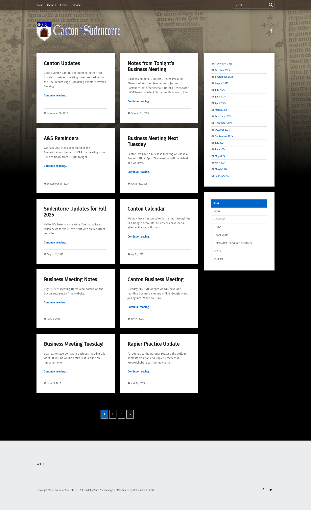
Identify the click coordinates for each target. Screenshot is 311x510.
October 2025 (222, 70)
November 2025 (223, 63)
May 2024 (220, 155)
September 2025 (224, 76)
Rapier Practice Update (153, 344)
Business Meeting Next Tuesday (153, 141)
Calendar (77, 5)
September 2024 (224, 136)
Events (64, 5)
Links (218, 227)
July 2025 (220, 89)
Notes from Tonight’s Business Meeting (151, 66)
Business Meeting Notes (70, 279)
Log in (40, 463)
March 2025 (221, 109)
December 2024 (223, 122)
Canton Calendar (146, 209)
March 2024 (221, 169)
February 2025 (223, 116)
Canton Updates (62, 63)
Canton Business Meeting (155, 279)
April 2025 (220, 103)
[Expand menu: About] (56, 5)
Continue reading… (55, 95)
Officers (220, 219)
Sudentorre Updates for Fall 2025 (75, 212)
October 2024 (222, 129)
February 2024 (223, 175)
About (50, 5)
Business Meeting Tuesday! (73, 344)
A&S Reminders (61, 138)
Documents (222, 235)
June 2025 (220, 96)
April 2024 (220, 162)
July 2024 (220, 142)
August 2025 (221, 83)
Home (39, 5)
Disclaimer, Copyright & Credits (234, 243)
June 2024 (220, 149)
